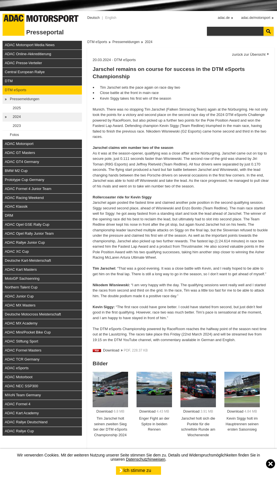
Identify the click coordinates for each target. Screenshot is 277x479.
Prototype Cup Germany (24, 180)
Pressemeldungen (24, 99)
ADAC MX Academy (21, 323)
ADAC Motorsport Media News (30, 45)
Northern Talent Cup (21, 287)
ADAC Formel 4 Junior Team (28, 189)
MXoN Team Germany (23, 395)
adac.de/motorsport (255, 18)
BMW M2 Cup (16, 171)
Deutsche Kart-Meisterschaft (28, 260)
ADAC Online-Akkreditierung (28, 54)
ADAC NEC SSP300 (21, 386)
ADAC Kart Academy (22, 413)
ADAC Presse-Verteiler (23, 63)
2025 (17, 108)
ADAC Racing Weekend (24, 198)
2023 (17, 126)
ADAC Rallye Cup (19, 431)
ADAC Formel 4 (17, 404)
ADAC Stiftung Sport (21, 341)
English (110, 18)
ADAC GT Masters (20, 153)
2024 (17, 117)
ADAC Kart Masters (21, 269)
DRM (9, 215)
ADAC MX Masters (20, 305)
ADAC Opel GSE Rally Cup (27, 224)
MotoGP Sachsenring (22, 278)
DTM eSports (15, 90)
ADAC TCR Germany (22, 359)
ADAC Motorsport (19, 144)
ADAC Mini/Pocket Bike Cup (28, 332)
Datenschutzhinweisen (145, 459)
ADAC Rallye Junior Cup (25, 242)
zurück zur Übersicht (248, 54)
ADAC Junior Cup (19, 296)
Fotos (14, 135)
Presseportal (45, 32)
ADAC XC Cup (17, 251)
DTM (9, 81)
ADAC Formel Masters (23, 350)
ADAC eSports (17, 368)
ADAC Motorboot (18, 377)
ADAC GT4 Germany (22, 162)
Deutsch (93, 18)
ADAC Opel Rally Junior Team (29, 233)
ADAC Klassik (16, 206)
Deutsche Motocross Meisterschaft (33, 314)
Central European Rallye (25, 72)
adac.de (224, 18)
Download (111, 350)
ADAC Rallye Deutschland (26, 422)
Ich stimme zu (137, 470)
